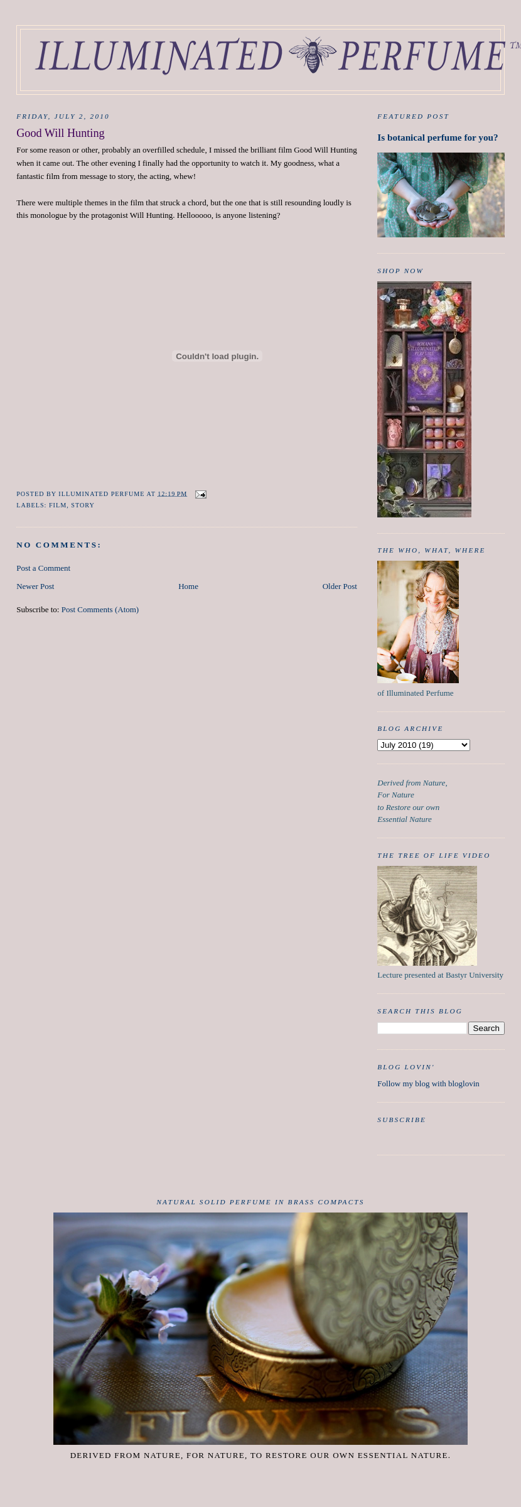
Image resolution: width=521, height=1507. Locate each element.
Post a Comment (43, 568)
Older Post (340, 586)
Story (83, 505)
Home (188, 586)
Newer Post (35, 586)
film (58, 505)
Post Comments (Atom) (100, 609)
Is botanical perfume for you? (437, 137)
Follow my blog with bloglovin (428, 1083)
